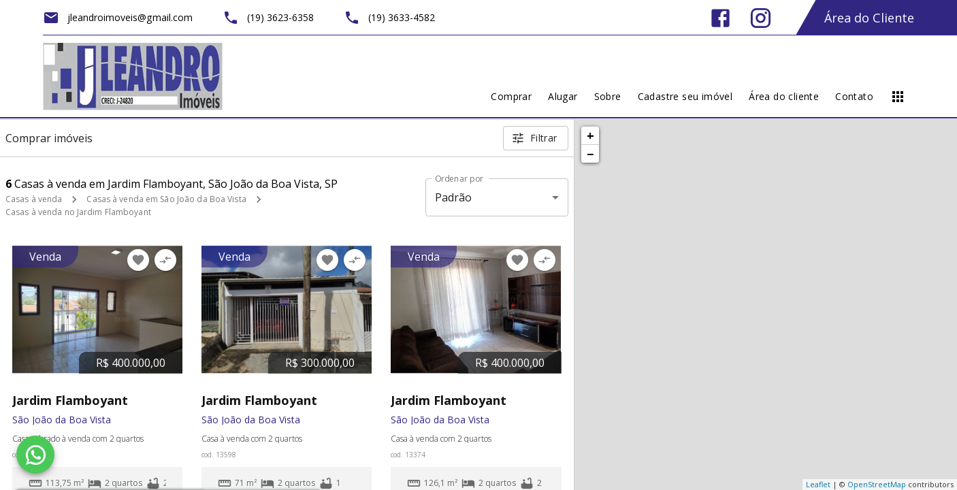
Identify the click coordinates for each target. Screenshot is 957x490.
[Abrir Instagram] (761, 18)
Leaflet (818, 484)
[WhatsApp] (35, 455)
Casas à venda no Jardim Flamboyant (78, 212)
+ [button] (590, 135)
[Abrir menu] (897, 96)
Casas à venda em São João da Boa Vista (166, 199)
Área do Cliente (869, 18)
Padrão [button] (453, 197)
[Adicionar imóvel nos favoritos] (138, 260)
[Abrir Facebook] (720, 18)
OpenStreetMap (876, 484)
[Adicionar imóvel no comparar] (165, 260)
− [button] (590, 154)
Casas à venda (33, 199)
